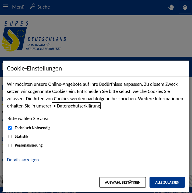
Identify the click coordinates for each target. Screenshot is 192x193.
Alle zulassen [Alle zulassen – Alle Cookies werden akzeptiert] (167, 182)
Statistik (21, 136)
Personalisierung (28, 145)
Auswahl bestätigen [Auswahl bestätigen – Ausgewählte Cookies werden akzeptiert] (122, 182)
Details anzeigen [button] (23, 160)
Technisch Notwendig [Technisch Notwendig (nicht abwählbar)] (32, 127)
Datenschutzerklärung (78, 106)
